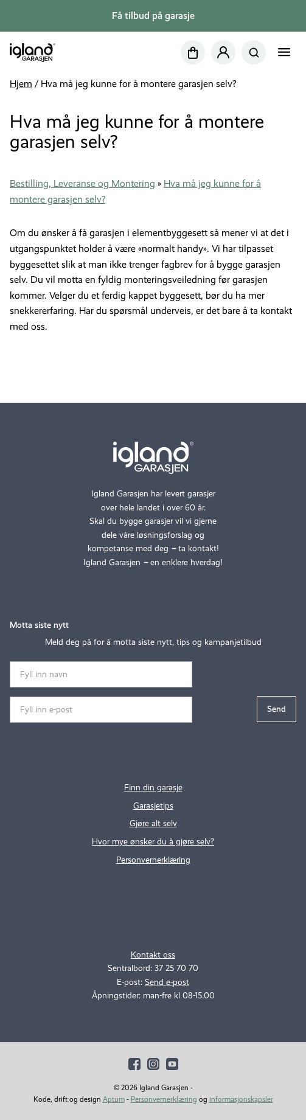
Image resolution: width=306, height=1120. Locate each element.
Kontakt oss (153, 955)
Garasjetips (153, 806)
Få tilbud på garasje (153, 15)
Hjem (21, 83)
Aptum (114, 1099)
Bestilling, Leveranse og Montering (82, 183)
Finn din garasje (153, 787)
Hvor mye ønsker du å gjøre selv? (153, 842)
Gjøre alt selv (153, 823)
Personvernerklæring (153, 860)
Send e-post (167, 982)
